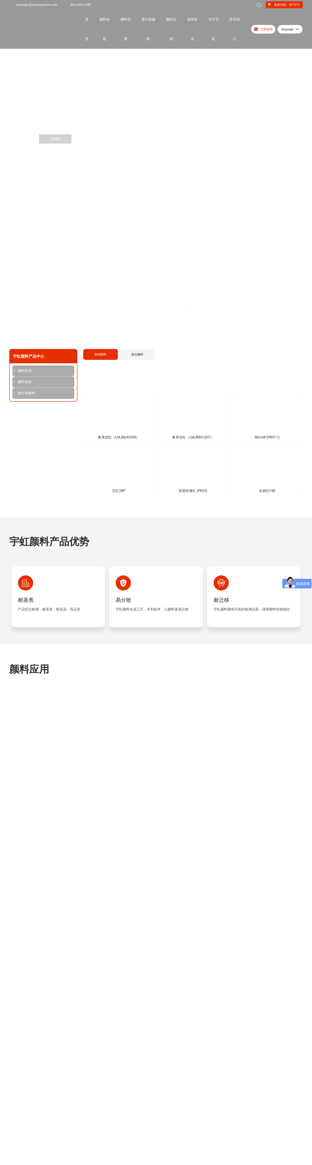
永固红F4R (267, 491)
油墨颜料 (165, 1157)
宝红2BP (118, 491)
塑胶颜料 (165, 1163)
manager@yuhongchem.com (36, 5)
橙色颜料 (118, 1163)
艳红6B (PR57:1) (267, 437)
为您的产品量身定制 (254, 876)
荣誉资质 (24, 848)
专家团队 (242, 930)
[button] (39, 194)
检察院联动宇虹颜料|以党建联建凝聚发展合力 (191, 1034)
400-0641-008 (81, 5)
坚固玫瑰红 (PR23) (193, 491)
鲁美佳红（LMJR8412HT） (193, 437)
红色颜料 (118, 1157)
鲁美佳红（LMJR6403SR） (118, 437)
